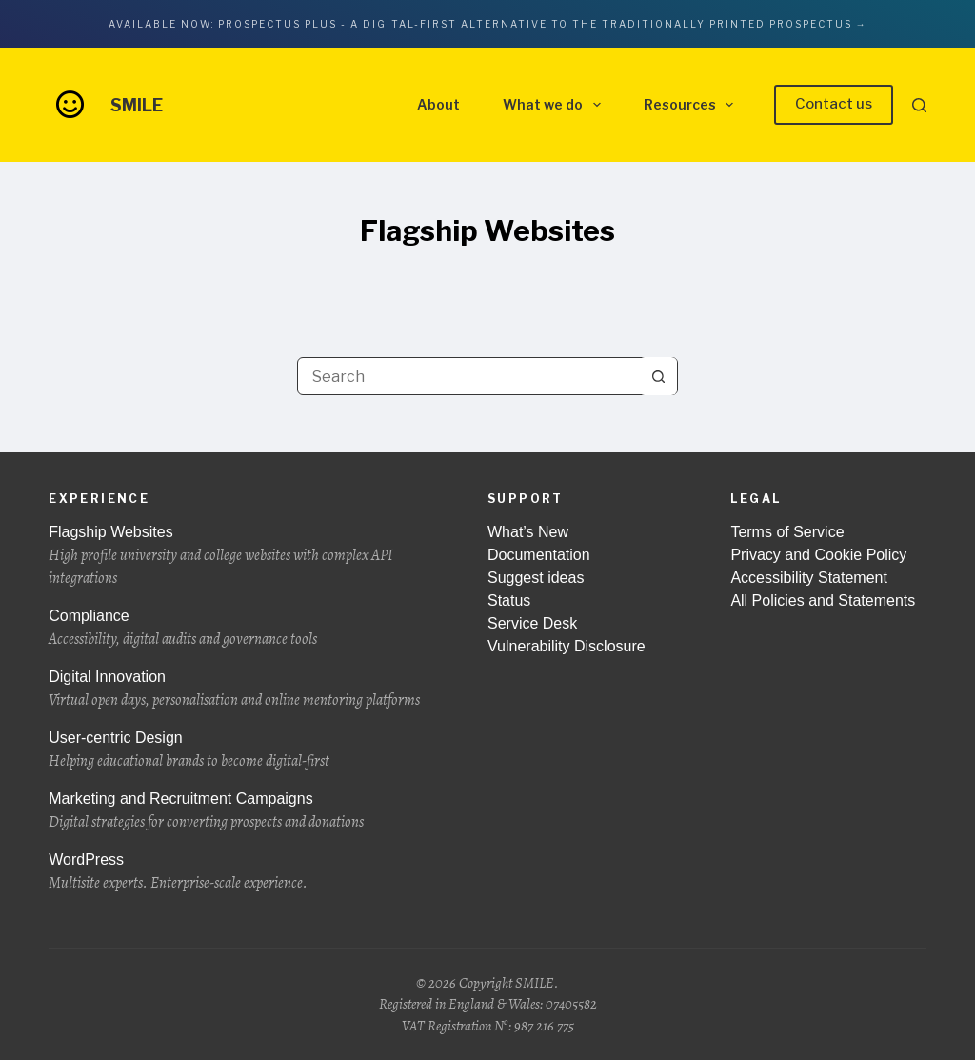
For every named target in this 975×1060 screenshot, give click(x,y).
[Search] (919, 105)
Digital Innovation (244, 690)
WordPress (244, 872)
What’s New (528, 532)
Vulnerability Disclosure (567, 646)
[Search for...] (468, 376)
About (438, 104)
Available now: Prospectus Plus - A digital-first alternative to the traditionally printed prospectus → (488, 24)
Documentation (539, 555)
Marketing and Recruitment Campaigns (244, 811)
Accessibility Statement (808, 578)
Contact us (833, 103)
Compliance (244, 629)
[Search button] (658, 376)
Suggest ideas (536, 578)
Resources (693, 104)
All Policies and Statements (822, 600)
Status (509, 600)
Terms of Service (787, 532)
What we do (555, 104)
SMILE (136, 105)
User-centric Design (244, 751)
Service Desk (532, 623)
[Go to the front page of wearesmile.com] (70, 103)
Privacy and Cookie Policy (818, 555)
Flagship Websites (244, 557)
